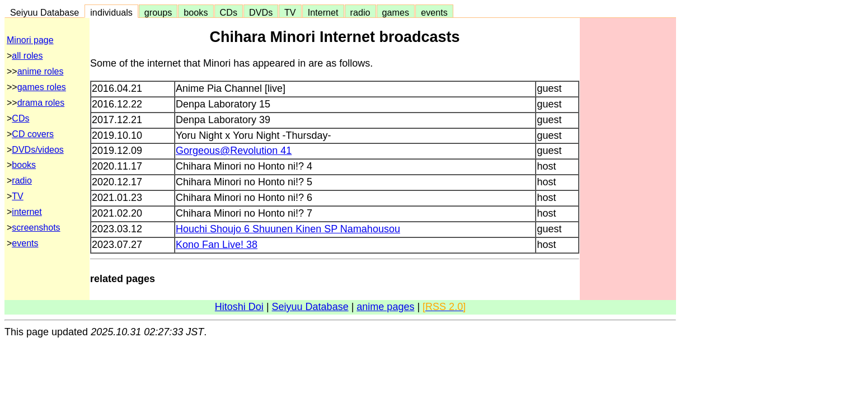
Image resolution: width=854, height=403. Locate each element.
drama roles (40, 102)
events (434, 12)
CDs (228, 12)
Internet (323, 12)
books (196, 12)
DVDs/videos (37, 149)
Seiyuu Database (44, 12)
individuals (111, 12)
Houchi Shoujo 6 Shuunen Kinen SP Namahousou (288, 229)
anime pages (385, 306)
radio (360, 12)
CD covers (33, 134)
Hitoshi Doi (239, 306)
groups (158, 12)
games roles (41, 87)
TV (290, 12)
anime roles (40, 71)
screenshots (36, 227)
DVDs (261, 12)
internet (26, 212)
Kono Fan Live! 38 (216, 244)
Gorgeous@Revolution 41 (234, 150)
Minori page (30, 40)
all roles (27, 55)
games (396, 12)
